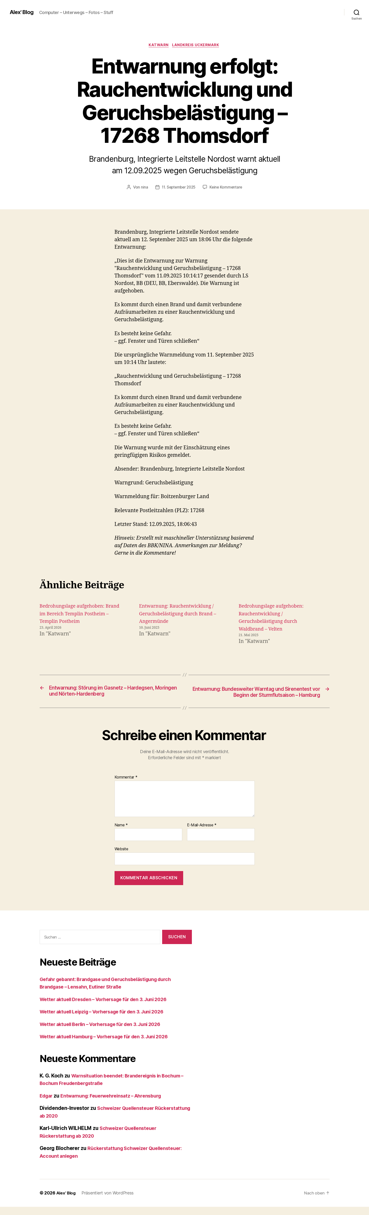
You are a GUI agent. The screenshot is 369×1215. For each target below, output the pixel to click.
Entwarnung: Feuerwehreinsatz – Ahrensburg (116, 1104)
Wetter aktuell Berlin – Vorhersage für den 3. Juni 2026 (106, 1033)
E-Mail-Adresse (202, 833)
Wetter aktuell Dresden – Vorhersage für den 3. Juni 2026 (109, 1008)
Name (121, 833)
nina (142, 187)
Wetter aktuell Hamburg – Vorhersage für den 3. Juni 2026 (110, 1045)
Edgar (47, 1104)
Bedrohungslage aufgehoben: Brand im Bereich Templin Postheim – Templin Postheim (75, 615)
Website (121, 857)
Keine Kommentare (227, 187)
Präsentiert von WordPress (108, 1201)
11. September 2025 (178, 187)
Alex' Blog (22, 12)
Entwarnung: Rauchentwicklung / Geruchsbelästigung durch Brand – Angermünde (179, 615)
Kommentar (126, 786)
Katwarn (158, 46)
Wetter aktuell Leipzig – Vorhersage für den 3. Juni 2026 (108, 1020)
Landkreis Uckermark (197, 46)
